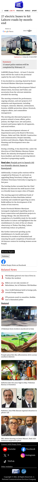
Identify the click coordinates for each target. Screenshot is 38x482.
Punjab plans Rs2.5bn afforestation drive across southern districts (19, 356)
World (27, 10)
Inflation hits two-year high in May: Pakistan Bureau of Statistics (18, 384)
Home (6, 10)
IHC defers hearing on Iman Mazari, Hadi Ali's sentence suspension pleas (18, 439)
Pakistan (19, 10)
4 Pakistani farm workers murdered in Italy (17, 329)
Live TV (12, 10)
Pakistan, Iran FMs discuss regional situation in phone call (19, 411)
